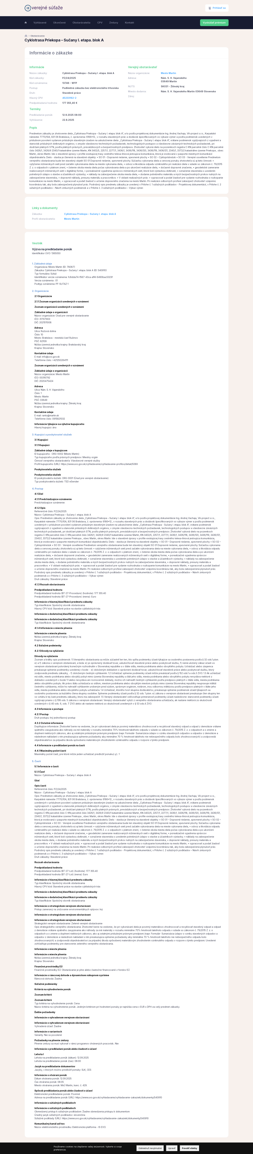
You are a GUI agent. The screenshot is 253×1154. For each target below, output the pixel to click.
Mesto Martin (168, 73)
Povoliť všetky (189, 1148)
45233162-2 (69, 97)
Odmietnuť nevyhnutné (150, 1148)
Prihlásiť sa (219, 7)
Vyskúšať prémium (214, 22)
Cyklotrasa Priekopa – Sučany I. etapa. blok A (90, 214)
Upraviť (171, 1148)
